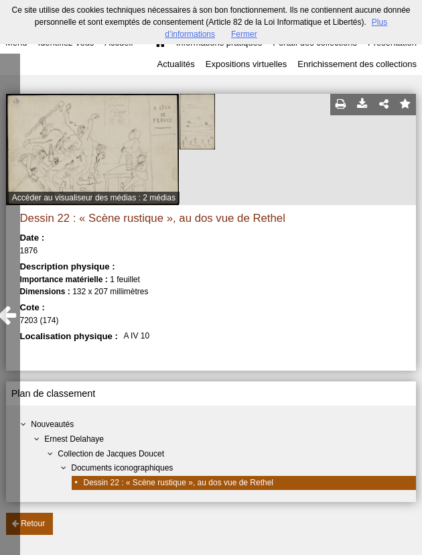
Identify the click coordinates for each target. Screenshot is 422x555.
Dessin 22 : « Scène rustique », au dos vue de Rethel (179, 482)
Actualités (175, 64)
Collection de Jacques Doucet (111, 453)
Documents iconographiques (122, 468)
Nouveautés (52, 424)
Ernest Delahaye (74, 439)
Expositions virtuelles (246, 64)
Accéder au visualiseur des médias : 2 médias (93, 197)
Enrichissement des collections (357, 64)
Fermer (244, 34)
